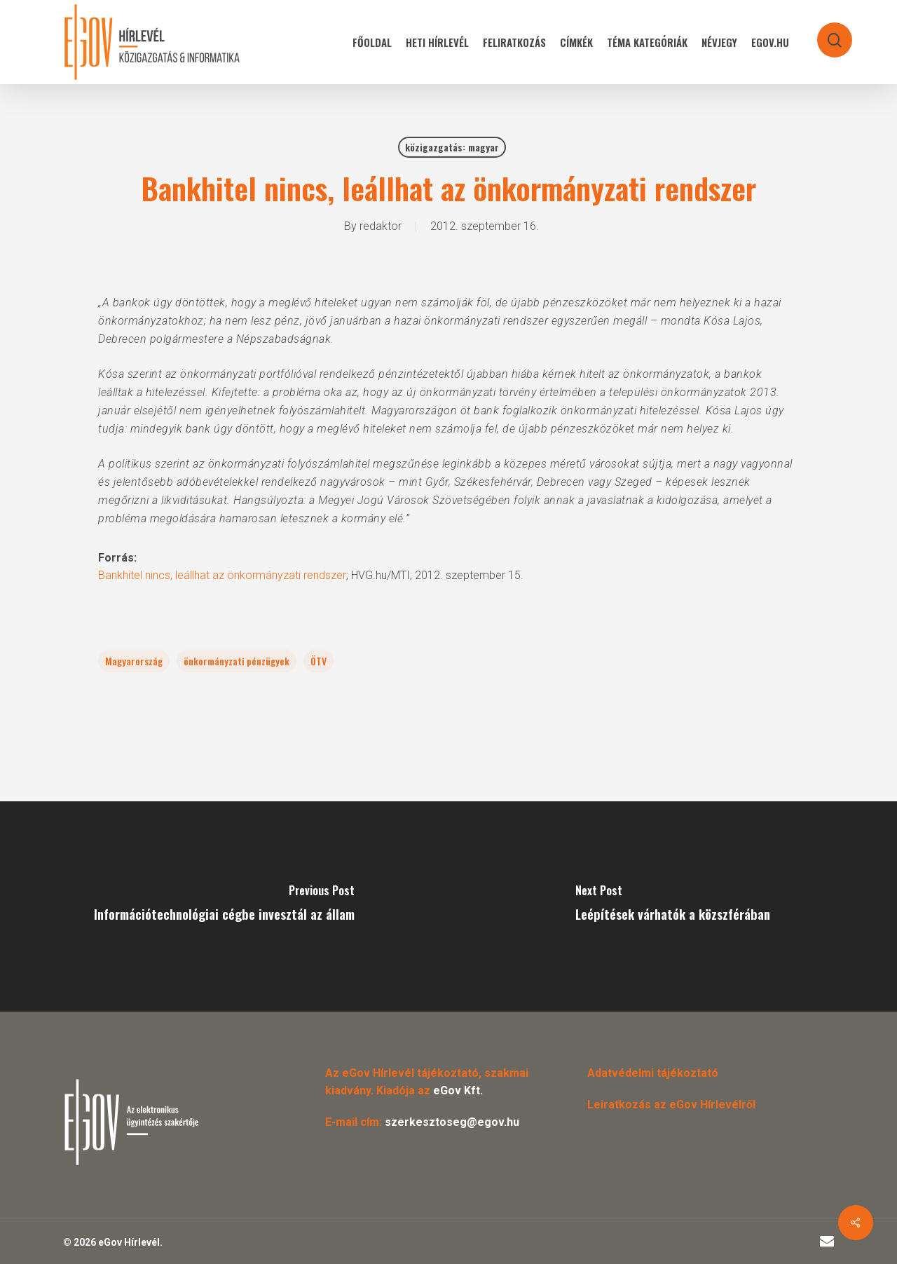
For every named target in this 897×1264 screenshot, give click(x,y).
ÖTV (318, 660)
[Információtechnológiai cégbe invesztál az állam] (224, 906)
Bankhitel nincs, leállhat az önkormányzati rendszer (222, 575)
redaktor (381, 226)
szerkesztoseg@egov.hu (452, 1122)
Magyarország (134, 660)
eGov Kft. (458, 1090)
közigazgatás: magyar (452, 147)
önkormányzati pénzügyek (236, 660)
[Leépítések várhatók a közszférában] (672, 906)
